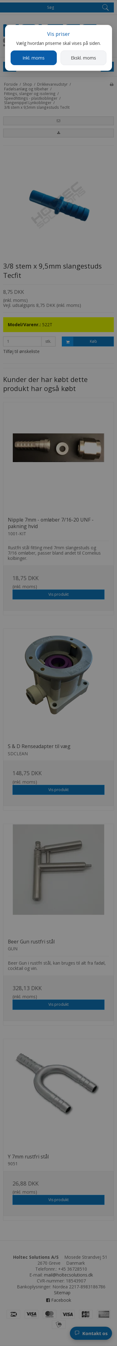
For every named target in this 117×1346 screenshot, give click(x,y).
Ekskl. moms (83, 58)
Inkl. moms (33, 58)
